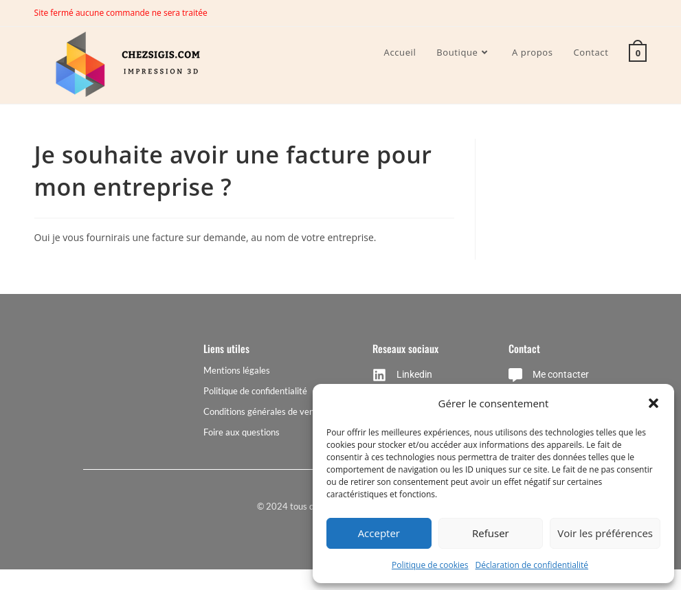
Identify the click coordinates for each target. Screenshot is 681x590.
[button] (653, 403)
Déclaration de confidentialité (532, 565)
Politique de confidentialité (255, 390)
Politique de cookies (430, 565)
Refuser (490, 533)
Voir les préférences (605, 533)
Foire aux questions (241, 432)
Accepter (379, 533)
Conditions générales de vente (262, 411)
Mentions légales (236, 370)
